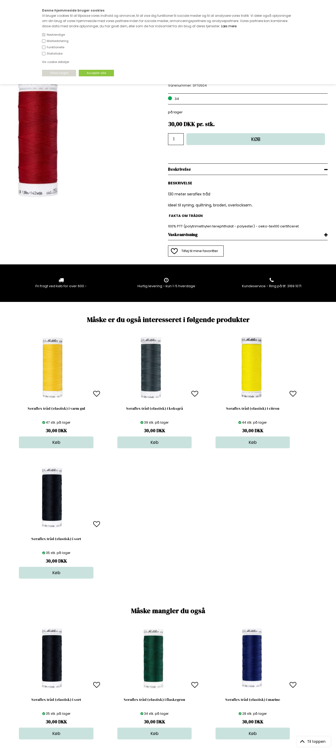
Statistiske (54, 53)
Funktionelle (55, 47)
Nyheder (168, 681)
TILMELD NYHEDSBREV (281, 672)
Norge (90, 675)
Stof (164, 660)
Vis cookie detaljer (55, 62)
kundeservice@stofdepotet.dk (35, 686)
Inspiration (170, 696)
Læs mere (229, 26)
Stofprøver (170, 691)
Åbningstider (96, 660)
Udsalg (167, 686)
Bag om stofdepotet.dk (104, 665)
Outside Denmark (100, 681)
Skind (166, 665)
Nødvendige (56, 35)
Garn (165, 670)
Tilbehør (168, 675)
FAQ (88, 670)
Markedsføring (58, 41)
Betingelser (94, 686)
